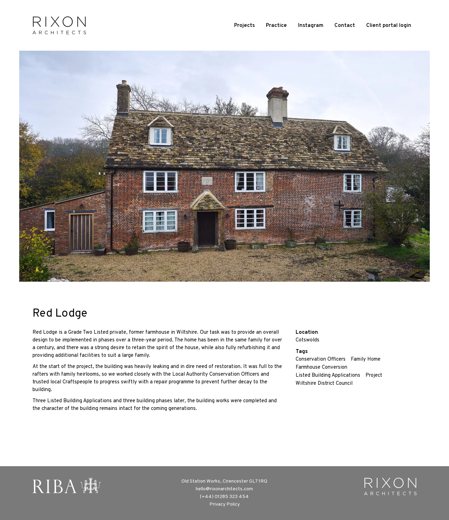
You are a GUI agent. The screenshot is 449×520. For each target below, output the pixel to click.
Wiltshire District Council (324, 383)
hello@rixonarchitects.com (224, 489)
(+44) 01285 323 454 (224, 497)
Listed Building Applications (328, 375)
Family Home (366, 359)
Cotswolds (307, 340)
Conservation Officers (321, 359)
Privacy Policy (224, 504)
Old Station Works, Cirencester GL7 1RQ (224, 481)
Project (373, 375)
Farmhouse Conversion (321, 367)
